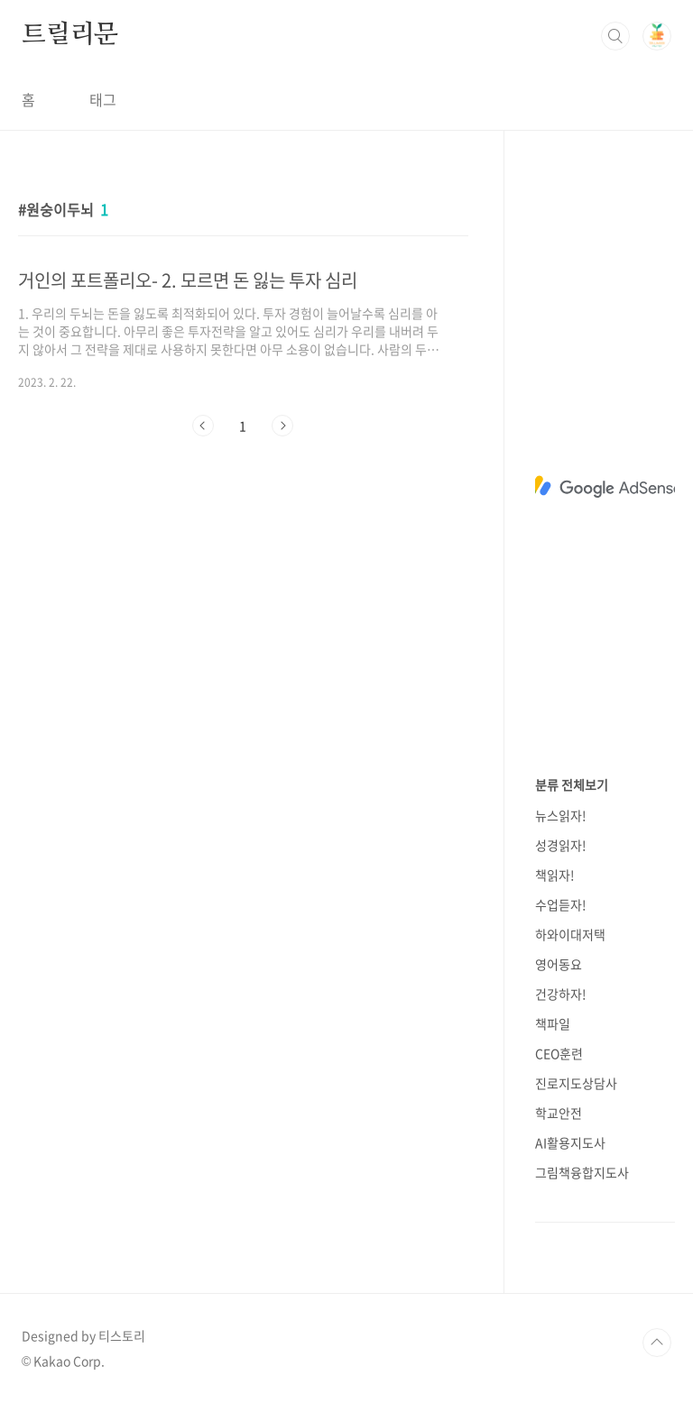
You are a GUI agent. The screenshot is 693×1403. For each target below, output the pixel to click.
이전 (203, 425)
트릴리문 (70, 35)
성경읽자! (561, 845)
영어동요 (558, 964)
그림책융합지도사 (582, 1172)
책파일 (552, 1023)
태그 (102, 99)
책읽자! (555, 875)
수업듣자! (561, 904)
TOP (656, 1342)
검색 (615, 36)
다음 (282, 425)
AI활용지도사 (570, 1142)
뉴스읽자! (561, 815)
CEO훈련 (559, 1053)
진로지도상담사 (576, 1083)
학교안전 (558, 1113)
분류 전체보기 (571, 784)
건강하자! (561, 994)
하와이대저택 (570, 934)
